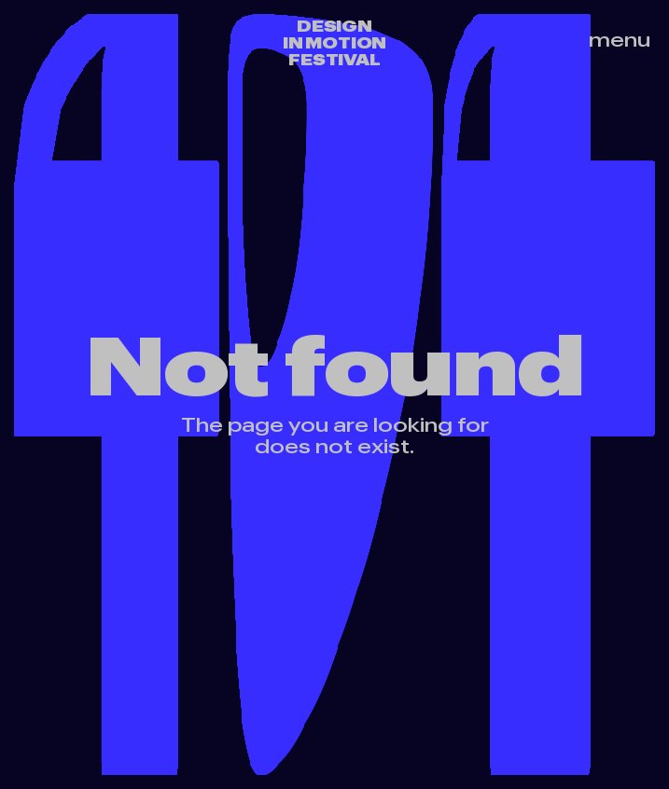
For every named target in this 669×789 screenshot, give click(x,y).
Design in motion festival (335, 43)
